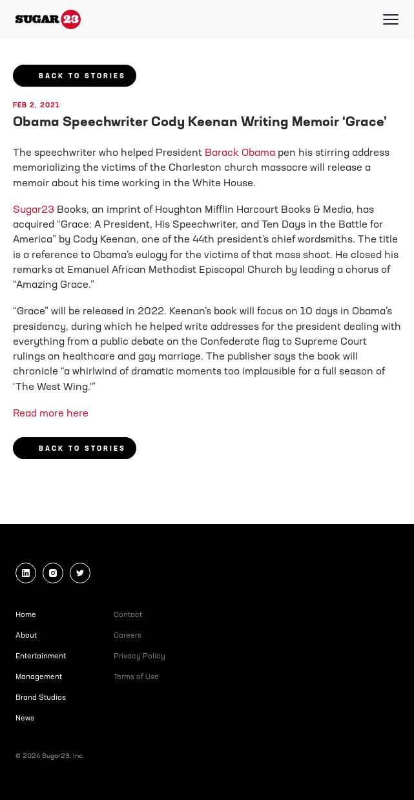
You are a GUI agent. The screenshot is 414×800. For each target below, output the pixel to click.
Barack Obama (240, 153)
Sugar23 (33, 210)
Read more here (50, 414)
